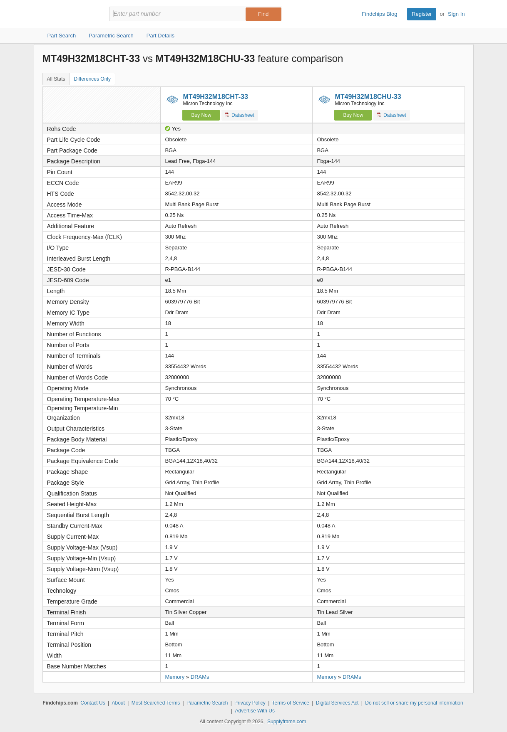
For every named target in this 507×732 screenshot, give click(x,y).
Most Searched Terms (156, 703)
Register (422, 14)
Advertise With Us (255, 711)
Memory (174, 677)
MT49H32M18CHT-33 (215, 96)
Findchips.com (69, 14)
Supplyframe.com (286, 722)
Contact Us (92, 703)
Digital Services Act (337, 703)
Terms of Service (290, 703)
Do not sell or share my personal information (414, 703)
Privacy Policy (250, 703)
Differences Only (92, 79)
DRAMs (200, 677)
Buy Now (201, 115)
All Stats (56, 79)
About (118, 703)
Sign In (456, 14)
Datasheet (239, 115)
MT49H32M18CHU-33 (368, 96)
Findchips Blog (379, 14)
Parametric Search (207, 703)
